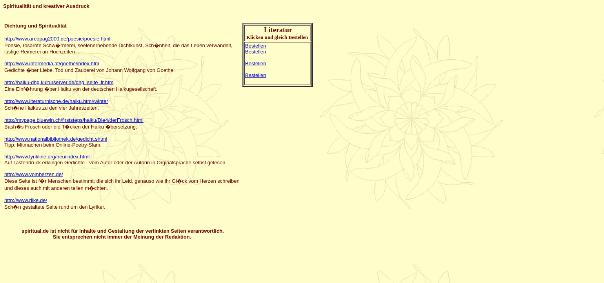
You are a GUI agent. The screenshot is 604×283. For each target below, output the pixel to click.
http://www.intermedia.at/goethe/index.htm (51, 63)
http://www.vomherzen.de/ (33, 174)
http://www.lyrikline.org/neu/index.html (46, 157)
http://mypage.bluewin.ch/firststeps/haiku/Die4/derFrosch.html (74, 120)
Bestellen (255, 46)
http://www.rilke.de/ (25, 200)
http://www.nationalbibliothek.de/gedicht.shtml (55, 139)
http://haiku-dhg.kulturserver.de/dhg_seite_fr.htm (58, 82)
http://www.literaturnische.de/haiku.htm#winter (56, 101)
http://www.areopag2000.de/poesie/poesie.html (57, 39)
